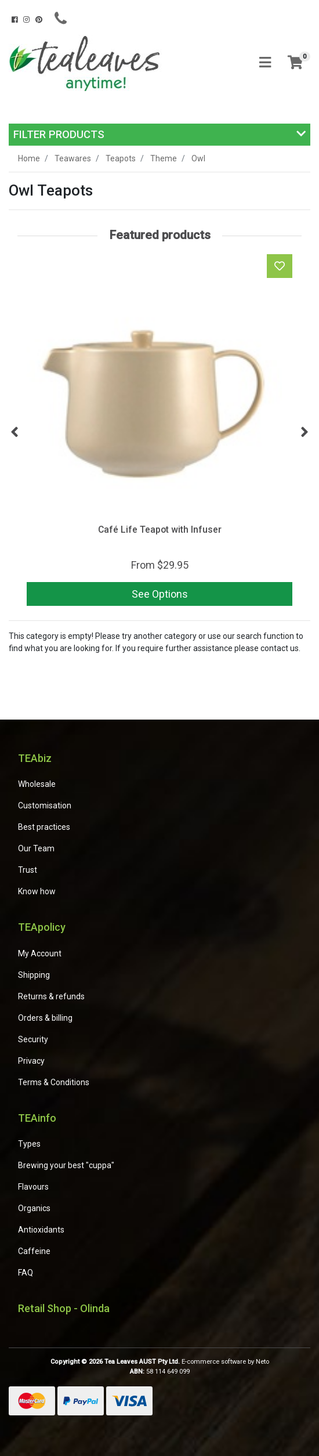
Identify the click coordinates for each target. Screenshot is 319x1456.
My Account (39, 953)
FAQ (25, 1272)
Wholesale (37, 784)
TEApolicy (42, 927)
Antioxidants (41, 1229)
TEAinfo (37, 1118)
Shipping (34, 975)
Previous (14, 432)
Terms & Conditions (53, 1082)
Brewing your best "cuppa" (66, 1165)
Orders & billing (45, 1018)
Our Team (36, 848)
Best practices (44, 827)
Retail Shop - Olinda (64, 1308)
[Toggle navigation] (265, 63)
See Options (160, 594)
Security (33, 1039)
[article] (159, 432)
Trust (27, 870)
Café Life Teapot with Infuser (160, 529)
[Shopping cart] (295, 62)
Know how (37, 891)
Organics (34, 1208)
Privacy (31, 1060)
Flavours (33, 1186)
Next (304, 432)
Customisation (44, 805)
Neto (262, 1361)
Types (29, 1143)
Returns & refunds (51, 996)
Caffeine (34, 1251)
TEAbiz (35, 758)
